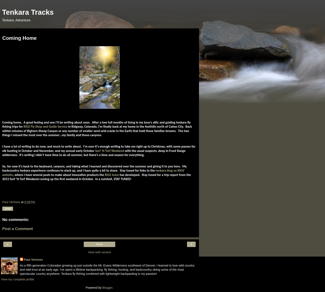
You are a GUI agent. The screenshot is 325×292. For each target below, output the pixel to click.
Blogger (107, 287)
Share (7, 208)
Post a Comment (17, 229)
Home (99, 244)
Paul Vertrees (33, 259)
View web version (99, 252)
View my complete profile (17, 279)
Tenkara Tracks (28, 12)
